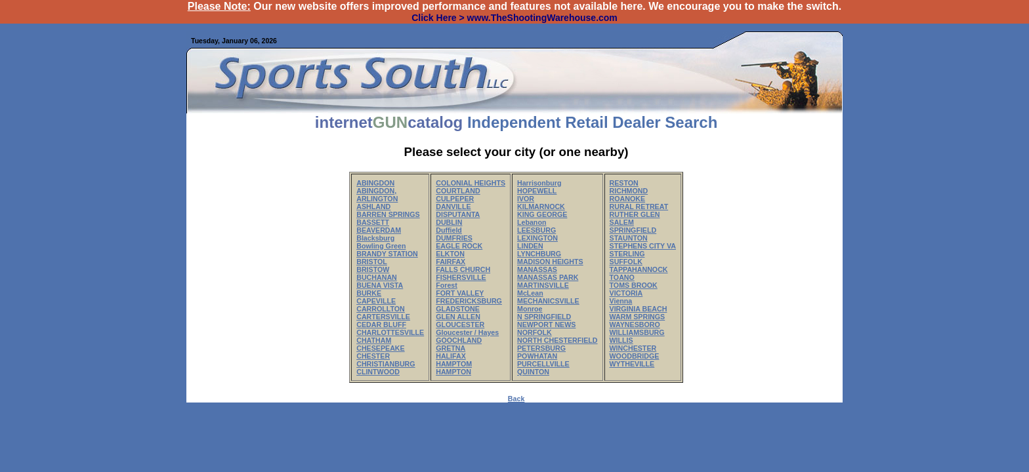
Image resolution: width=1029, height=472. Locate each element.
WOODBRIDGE (635, 356)
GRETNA (450, 348)
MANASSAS (537, 269)
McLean (530, 293)
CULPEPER (455, 199)
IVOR (525, 199)
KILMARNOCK (541, 206)
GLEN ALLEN (458, 317)
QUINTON (533, 372)
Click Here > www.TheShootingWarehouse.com (514, 17)
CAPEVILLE (376, 301)
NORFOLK (534, 332)
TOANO (622, 277)
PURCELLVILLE (543, 364)
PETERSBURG (541, 348)
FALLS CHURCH (463, 269)
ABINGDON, (376, 191)
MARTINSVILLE (543, 285)
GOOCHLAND (459, 340)
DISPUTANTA (458, 214)
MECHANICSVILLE (548, 301)
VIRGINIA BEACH (638, 309)
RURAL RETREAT (639, 206)
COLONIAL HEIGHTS (470, 183)
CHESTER (373, 356)
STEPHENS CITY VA (643, 246)
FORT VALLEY (460, 293)
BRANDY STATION (387, 254)
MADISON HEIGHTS (550, 262)
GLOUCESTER (460, 324)
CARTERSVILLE (383, 317)
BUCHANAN (376, 277)
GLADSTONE (458, 309)
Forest (446, 285)
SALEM (622, 222)
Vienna (621, 301)
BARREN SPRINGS (388, 214)
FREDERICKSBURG (469, 301)
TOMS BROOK (634, 285)
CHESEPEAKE (380, 348)
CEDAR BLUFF (381, 324)
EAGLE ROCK (459, 246)
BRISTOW (372, 269)
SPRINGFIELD (633, 230)
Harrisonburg (539, 183)
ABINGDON (375, 183)
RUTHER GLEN (635, 214)
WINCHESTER (633, 348)
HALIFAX (451, 356)
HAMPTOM (454, 364)
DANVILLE (453, 206)
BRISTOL (371, 262)
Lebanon (531, 222)
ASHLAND (373, 206)
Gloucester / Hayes (467, 332)
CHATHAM (373, 340)
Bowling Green (381, 246)
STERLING (627, 254)
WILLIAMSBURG (637, 332)
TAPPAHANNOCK (639, 269)
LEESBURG (536, 230)
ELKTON (450, 254)
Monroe (529, 309)
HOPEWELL (536, 191)
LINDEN (530, 246)
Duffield (449, 230)
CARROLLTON (380, 309)
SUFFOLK (626, 262)
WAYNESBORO (635, 324)
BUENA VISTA (379, 285)
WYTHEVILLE (632, 364)
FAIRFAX (450, 262)
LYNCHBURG (539, 254)
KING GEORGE (542, 214)
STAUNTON (629, 238)
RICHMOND (629, 191)
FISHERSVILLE (461, 277)
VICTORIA (626, 293)
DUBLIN (449, 222)
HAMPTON (453, 372)
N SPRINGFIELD (544, 317)
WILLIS (621, 340)
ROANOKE (627, 199)
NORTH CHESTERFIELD (557, 340)
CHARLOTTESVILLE (390, 332)
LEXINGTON (537, 238)
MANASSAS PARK (547, 277)
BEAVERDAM (378, 230)
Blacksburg (375, 238)
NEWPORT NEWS (546, 324)
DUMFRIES (454, 238)
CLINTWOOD (378, 372)
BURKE (368, 293)
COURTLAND (458, 191)
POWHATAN (537, 356)
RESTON (624, 183)
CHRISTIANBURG (385, 364)
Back (516, 399)
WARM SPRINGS (637, 317)
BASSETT (372, 222)
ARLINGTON (377, 199)
